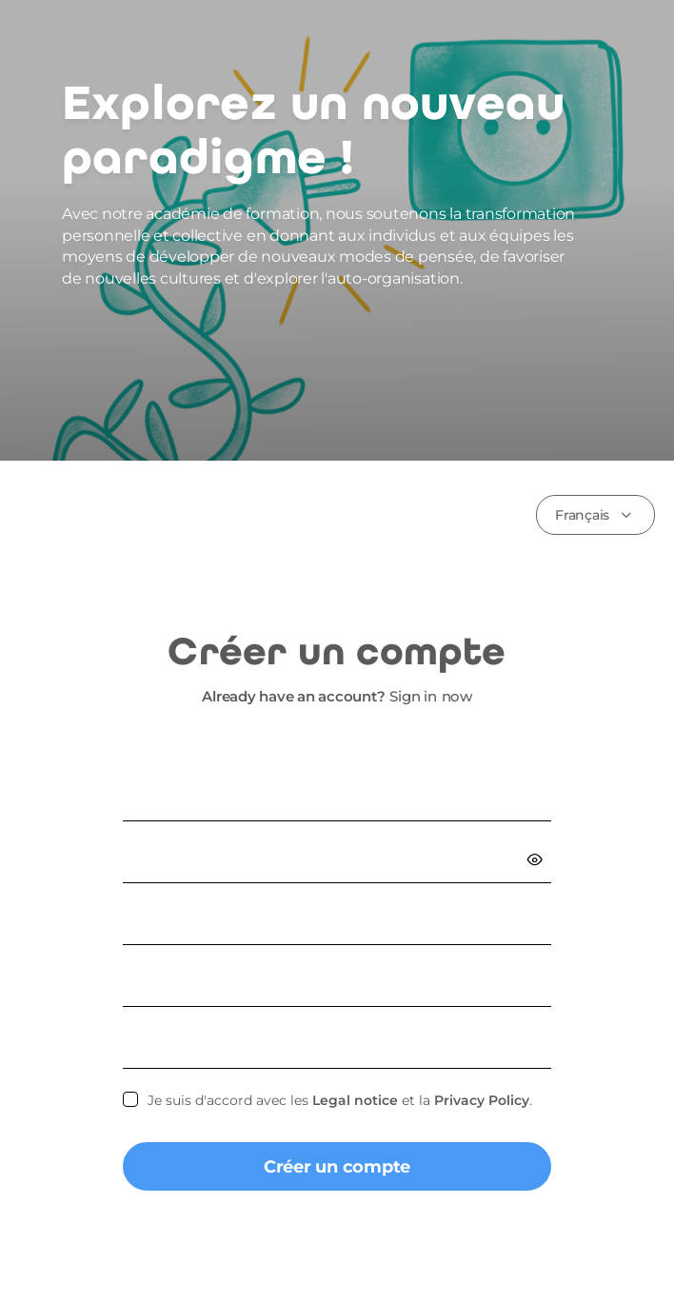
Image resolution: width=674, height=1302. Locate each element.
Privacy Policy (481, 1100)
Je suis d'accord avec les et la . (340, 1100)
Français (582, 514)
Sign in (412, 696)
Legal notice (355, 1100)
